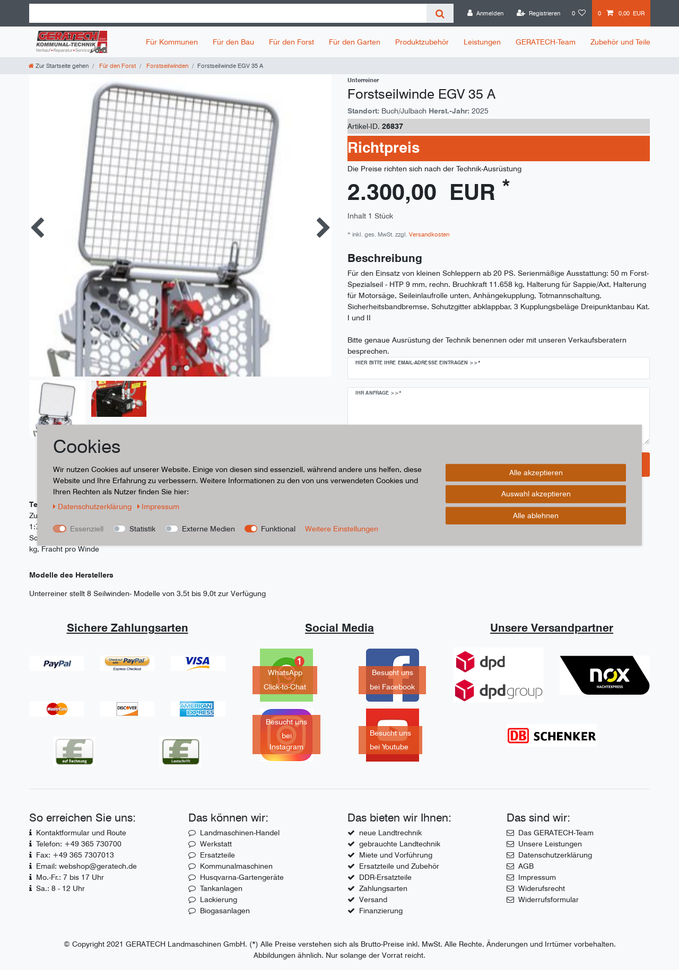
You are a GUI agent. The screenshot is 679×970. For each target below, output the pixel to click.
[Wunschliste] (579, 13)
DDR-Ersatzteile (385, 877)
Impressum (537, 877)
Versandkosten (428, 234)
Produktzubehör (422, 42)
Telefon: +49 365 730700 (78, 844)
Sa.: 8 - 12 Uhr (60, 888)
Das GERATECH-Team (556, 832)
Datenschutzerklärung (555, 855)
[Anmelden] (485, 13)
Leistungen (482, 42)
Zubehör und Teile (620, 42)
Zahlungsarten (383, 888)
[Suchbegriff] (227, 13)
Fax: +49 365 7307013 (75, 855)
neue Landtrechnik (390, 832)
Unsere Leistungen (550, 844)
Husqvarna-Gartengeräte (242, 877)
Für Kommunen (172, 42)
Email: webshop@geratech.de (86, 866)
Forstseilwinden (166, 65)
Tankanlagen (221, 888)
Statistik (142, 528)
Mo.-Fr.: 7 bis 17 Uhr (70, 877)
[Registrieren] (538, 13)
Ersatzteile (217, 855)
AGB (526, 866)
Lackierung (218, 899)
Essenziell (86, 528)
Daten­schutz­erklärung (93, 506)
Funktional (278, 528)
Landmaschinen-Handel (240, 832)
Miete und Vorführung (395, 855)
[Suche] (440, 13)
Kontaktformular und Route (81, 832)
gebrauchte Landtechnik (399, 844)
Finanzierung (381, 910)
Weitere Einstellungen (341, 528)
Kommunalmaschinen (236, 866)
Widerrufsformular (548, 899)
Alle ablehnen (536, 515)
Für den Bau (233, 42)
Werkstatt (216, 844)
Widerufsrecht (541, 888)
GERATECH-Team (546, 42)
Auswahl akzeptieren (536, 494)
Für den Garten (354, 42)
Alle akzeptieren (536, 472)
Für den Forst (291, 42)
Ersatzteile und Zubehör (399, 866)
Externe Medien (208, 528)
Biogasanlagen (225, 910)
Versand (373, 899)
